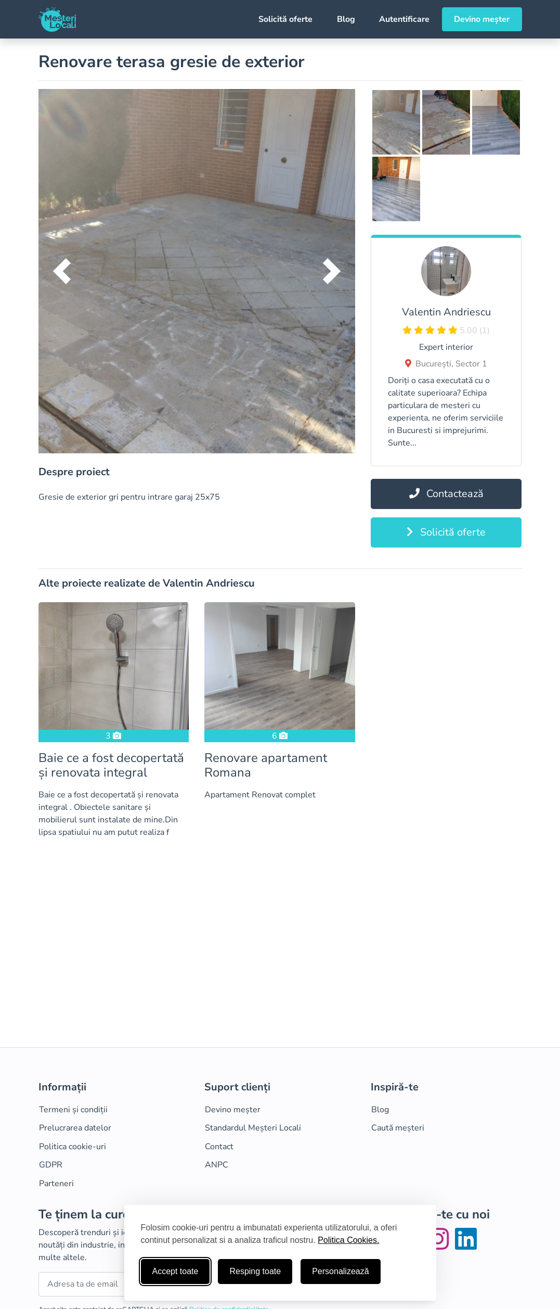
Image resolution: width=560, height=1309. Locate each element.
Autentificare (404, 19)
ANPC (216, 1165)
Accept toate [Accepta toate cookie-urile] (175, 1271)
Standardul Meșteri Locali (253, 1128)
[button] (62, 271)
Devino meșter (482, 19)
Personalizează (340, 1271)
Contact (219, 1146)
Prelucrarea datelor (75, 1128)
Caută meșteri (397, 1128)
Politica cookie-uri (72, 1146)
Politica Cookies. (348, 1240)
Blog (346, 19)
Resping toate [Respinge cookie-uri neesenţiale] (255, 1271)
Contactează (446, 494)
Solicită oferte (285, 19)
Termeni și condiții (73, 1109)
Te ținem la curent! (91, 1214)
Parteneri (56, 1183)
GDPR (50, 1165)
